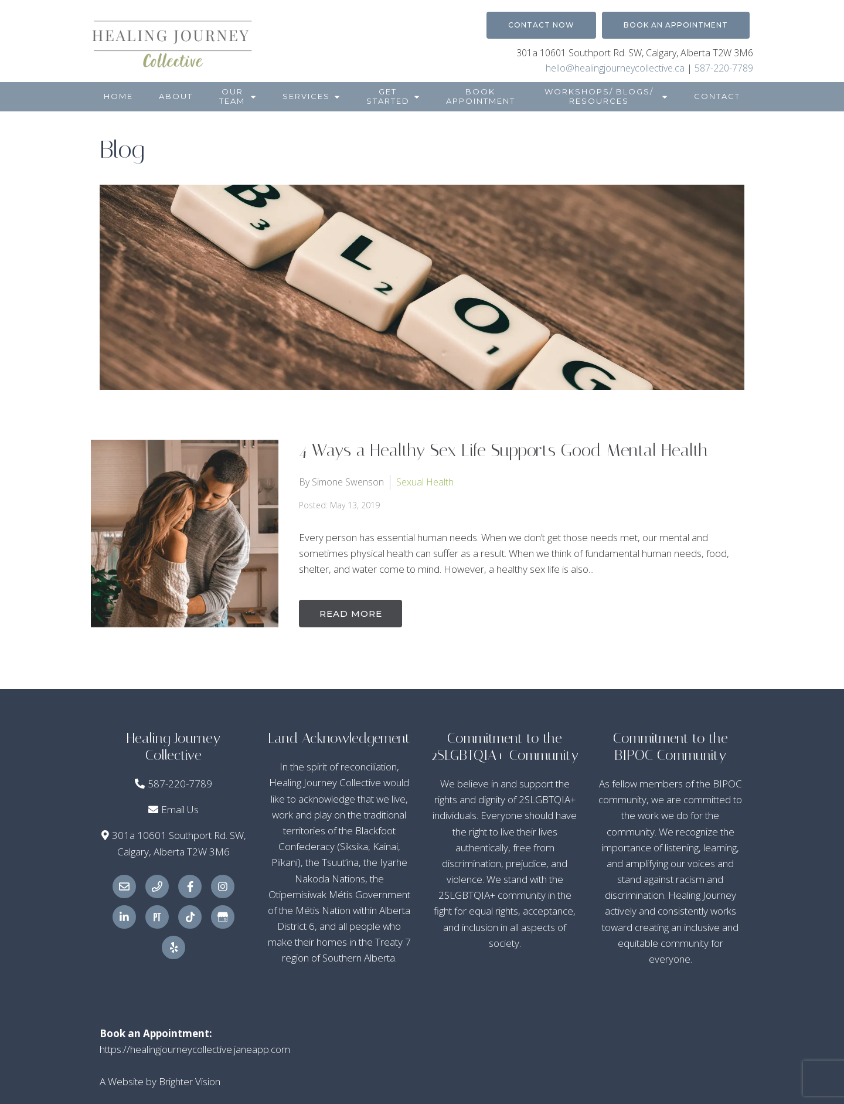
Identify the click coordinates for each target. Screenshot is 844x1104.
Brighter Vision (189, 1081)
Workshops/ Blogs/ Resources (599, 96)
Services (306, 96)
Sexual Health (425, 481)
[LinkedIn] (124, 917)
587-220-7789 (724, 68)
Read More (352, 613)
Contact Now (541, 25)
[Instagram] (222, 886)
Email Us (180, 809)
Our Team (232, 96)
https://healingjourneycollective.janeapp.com (195, 1049)
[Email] (124, 886)
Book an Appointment (676, 25)
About (176, 96)
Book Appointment (480, 96)
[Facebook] (190, 886)
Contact (717, 96)
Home (118, 96)
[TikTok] (190, 917)
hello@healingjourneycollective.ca (615, 68)
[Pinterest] (157, 917)
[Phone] (157, 886)
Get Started (388, 96)
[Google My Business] (222, 917)
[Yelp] (173, 947)
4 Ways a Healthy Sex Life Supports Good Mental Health (503, 450)
